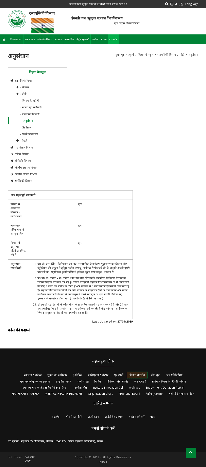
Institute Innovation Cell (107, 387)
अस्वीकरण (93, 417)
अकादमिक (69, 39)
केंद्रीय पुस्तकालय (154, 393)
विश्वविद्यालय (16, 39)
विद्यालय (58, 39)
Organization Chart (100, 393)
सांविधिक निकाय (44, 39)
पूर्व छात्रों (118, 375)
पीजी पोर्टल (83, 381)
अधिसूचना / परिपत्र (98, 375)
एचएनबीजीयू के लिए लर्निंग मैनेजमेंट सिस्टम (44, 387)
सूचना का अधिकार (57, 375)
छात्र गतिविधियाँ (174, 375)
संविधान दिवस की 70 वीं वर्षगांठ (169, 381)
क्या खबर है (140, 381)
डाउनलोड (113, 39)
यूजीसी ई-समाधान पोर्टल (181, 393)
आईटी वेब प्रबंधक (114, 417)
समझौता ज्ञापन (63, 381)
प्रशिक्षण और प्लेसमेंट (117, 381)
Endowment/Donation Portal (165, 387)
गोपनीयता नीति (74, 417)
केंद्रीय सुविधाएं (82, 39)
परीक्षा (104, 39)
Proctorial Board (129, 393)
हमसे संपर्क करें (136, 417)
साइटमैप (56, 417)
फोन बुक (155, 375)
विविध (97, 381)
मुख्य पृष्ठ (119, 55)
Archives (134, 387)
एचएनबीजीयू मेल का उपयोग (35, 381)
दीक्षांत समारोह (137, 375)
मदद (152, 417)
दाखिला (95, 39)
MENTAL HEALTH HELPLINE (63, 393)
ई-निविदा (77, 375)
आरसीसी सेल (80, 387)
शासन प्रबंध (30, 39)
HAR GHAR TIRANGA (25, 393)
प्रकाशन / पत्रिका (33, 375)
